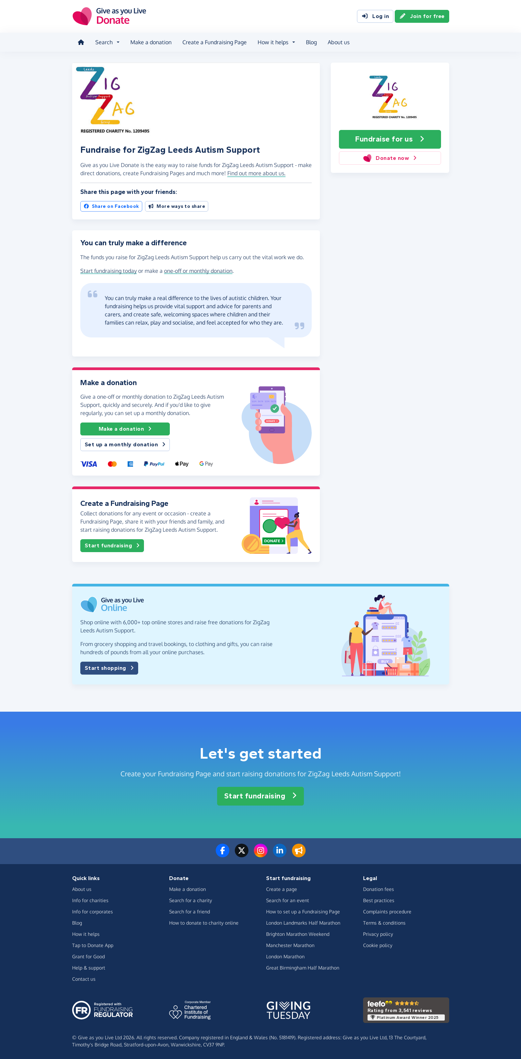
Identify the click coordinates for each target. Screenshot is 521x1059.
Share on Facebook (111, 206)
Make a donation (151, 42)
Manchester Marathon (290, 945)
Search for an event (287, 900)
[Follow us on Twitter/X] (241, 854)
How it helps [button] (273, 42)
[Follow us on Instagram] (260, 854)
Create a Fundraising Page (214, 42)
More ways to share (177, 206)
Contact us (84, 979)
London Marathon (285, 956)
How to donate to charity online (204, 923)
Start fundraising (112, 546)
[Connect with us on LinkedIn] (280, 854)
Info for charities (90, 900)
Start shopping (109, 668)
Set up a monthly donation (125, 445)
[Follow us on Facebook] (222, 854)
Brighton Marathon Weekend (297, 934)
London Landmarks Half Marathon (303, 923)
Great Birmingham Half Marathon (302, 968)
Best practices (378, 900)
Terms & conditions (384, 923)
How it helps (86, 934)
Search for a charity (190, 900)
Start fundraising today (108, 270)
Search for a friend (189, 911)
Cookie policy (377, 945)
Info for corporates (92, 911)
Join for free (422, 16)
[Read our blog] (299, 854)
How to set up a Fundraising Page (303, 911)
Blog (311, 42)
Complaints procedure (387, 911)
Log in (375, 16)
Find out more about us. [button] (256, 173)
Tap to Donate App (92, 945)
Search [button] (104, 42)
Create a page (281, 889)
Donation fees (378, 889)
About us (338, 42)
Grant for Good (88, 956)
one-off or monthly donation (198, 270)
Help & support (88, 968)
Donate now (390, 158)
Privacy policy (378, 934)
